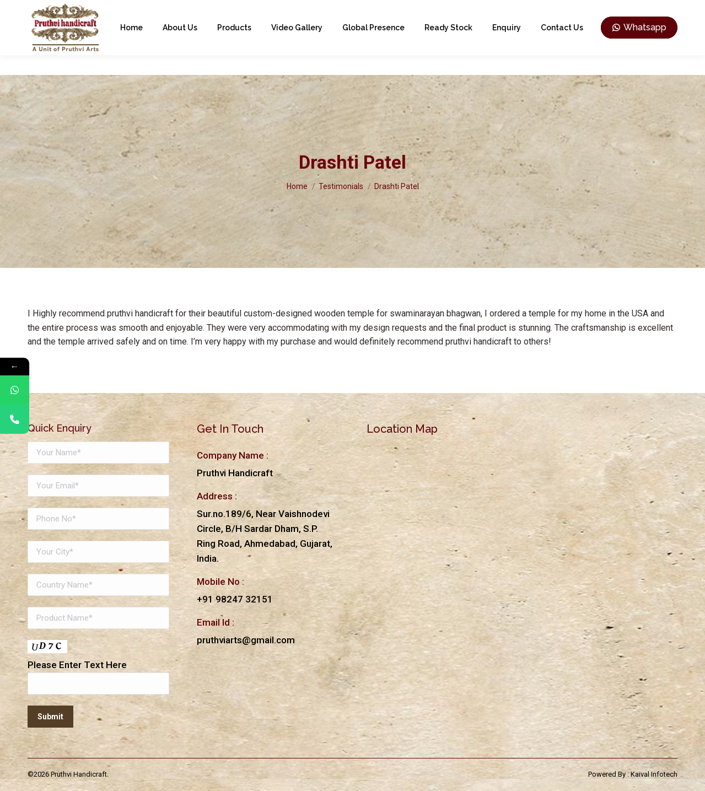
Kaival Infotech (654, 774)
